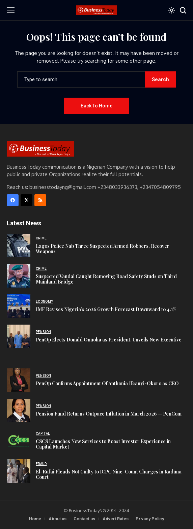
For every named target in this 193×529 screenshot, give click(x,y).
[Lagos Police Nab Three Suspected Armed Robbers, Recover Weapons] (18, 245)
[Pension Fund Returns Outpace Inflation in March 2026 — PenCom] (18, 410)
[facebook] (13, 200)
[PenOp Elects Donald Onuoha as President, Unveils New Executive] (18, 336)
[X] (26, 200)
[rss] (40, 200)
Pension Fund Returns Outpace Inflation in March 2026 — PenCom (109, 413)
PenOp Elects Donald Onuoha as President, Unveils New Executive (109, 339)
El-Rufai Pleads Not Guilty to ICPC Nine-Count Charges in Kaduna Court (109, 474)
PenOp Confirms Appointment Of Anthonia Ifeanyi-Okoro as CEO (107, 383)
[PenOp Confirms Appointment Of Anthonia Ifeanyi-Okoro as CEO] (18, 380)
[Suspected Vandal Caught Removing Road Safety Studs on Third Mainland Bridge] (18, 276)
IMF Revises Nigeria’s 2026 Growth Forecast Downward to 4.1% (106, 309)
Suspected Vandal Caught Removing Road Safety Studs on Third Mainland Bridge (106, 279)
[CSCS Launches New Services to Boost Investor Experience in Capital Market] (18, 441)
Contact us (84, 518)
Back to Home (96, 105)
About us (57, 518)
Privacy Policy (150, 518)
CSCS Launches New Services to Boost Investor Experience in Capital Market (103, 444)
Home (35, 518)
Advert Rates (116, 518)
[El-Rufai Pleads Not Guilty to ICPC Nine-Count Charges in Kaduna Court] (18, 471)
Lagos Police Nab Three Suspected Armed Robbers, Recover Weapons (102, 249)
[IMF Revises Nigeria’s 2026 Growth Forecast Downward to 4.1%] (18, 306)
